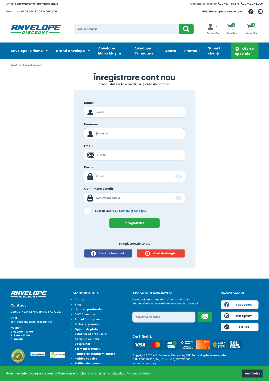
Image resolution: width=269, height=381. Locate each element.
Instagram (238, 315)
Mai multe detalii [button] (139, 373)
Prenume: (91, 124)
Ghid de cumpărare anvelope (222, 11)
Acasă (14, 65)
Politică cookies (86, 358)
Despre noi (82, 344)
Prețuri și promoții (87, 324)
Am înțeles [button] (252, 373)
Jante (170, 50)
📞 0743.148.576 (229, 3)
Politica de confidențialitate (95, 354)
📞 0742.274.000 (252, 3)
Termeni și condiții (88, 348)
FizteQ (152, 363)
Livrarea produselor (89, 309)
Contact (81, 299)
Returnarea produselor (91, 334)
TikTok (236, 326)
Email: (88, 146)
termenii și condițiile (132, 211)
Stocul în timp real (88, 319)
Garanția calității (87, 339)
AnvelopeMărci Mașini (109, 51)
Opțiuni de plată (86, 329)
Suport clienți (214, 51)
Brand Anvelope (70, 50)
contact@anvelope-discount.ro (36, 3)
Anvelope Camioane (143, 51)
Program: (16, 327)
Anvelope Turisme (27, 50)
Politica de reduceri (89, 363)
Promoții (192, 50)
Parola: (89, 167)
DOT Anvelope (85, 314)
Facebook (238, 304)
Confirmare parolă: (99, 189)
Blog (78, 304)
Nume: (89, 103)
